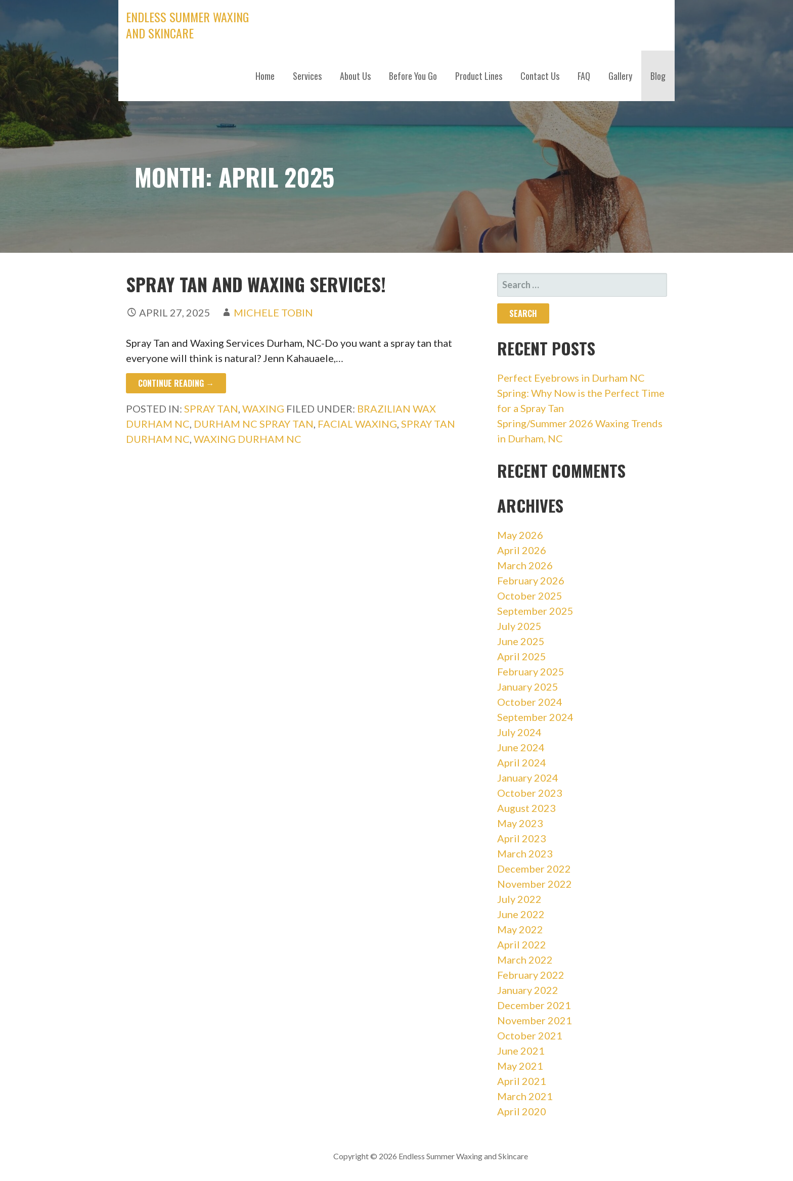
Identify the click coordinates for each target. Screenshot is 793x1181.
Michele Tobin (273, 312)
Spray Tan (211, 408)
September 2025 (535, 611)
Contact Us (539, 75)
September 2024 (535, 717)
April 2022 (521, 944)
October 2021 (529, 1035)
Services (307, 75)
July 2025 (519, 626)
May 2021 (520, 1066)
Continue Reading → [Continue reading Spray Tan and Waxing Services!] (176, 383)
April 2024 (521, 762)
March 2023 (525, 853)
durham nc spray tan (254, 424)
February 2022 (530, 975)
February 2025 (530, 671)
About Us (355, 75)
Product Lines (478, 75)
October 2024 (529, 702)
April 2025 (521, 656)
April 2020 (521, 1111)
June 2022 (521, 914)
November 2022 (534, 884)
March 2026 (525, 565)
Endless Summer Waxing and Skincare (187, 25)
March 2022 (525, 959)
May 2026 (520, 535)
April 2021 (521, 1081)
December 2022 (534, 868)
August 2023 (526, 808)
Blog (658, 75)
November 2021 (534, 1020)
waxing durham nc (247, 439)
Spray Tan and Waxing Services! (256, 283)
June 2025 (521, 641)
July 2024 (519, 732)
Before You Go (413, 75)
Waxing (263, 408)
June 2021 (521, 1050)
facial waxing (357, 424)
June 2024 (521, 747)
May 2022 (520, 929)
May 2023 (520, 823)
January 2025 (527, 686)
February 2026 (530, 580)
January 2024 (527, 777)
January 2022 (527, 990)
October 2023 (529, 793)
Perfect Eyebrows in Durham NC (571, 378)
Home (265, 75)
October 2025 (529, 595)
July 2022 (519, 899)
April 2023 (521, 838)
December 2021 (534, 1005)
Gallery (620, 75)
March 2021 (525, 1096)
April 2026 (521, 550)
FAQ (584, 75)
